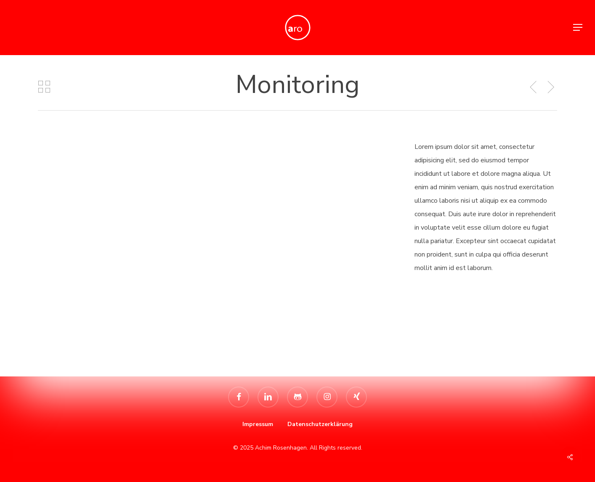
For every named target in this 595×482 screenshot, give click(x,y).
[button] (578, 27)
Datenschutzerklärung (320, 424)
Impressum (257, 424)
